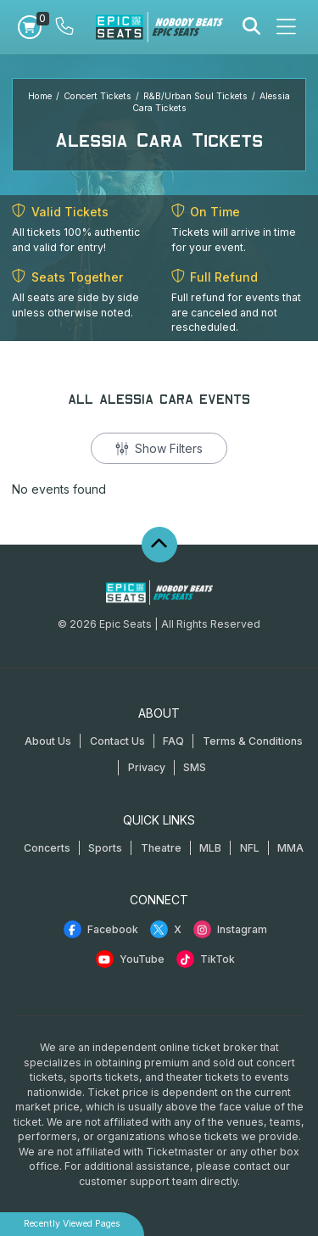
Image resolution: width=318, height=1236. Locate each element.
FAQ (173, 741)
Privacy (146, 767)
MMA (290, 848)
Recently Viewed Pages (72, 1223)
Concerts (47, 848)
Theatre (161, 848)
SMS (194, 767)
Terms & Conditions (253, 741)
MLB (210, 848)
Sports (105, 848)
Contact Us (117, 741)
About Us (48, 741)
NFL (249, 848)
